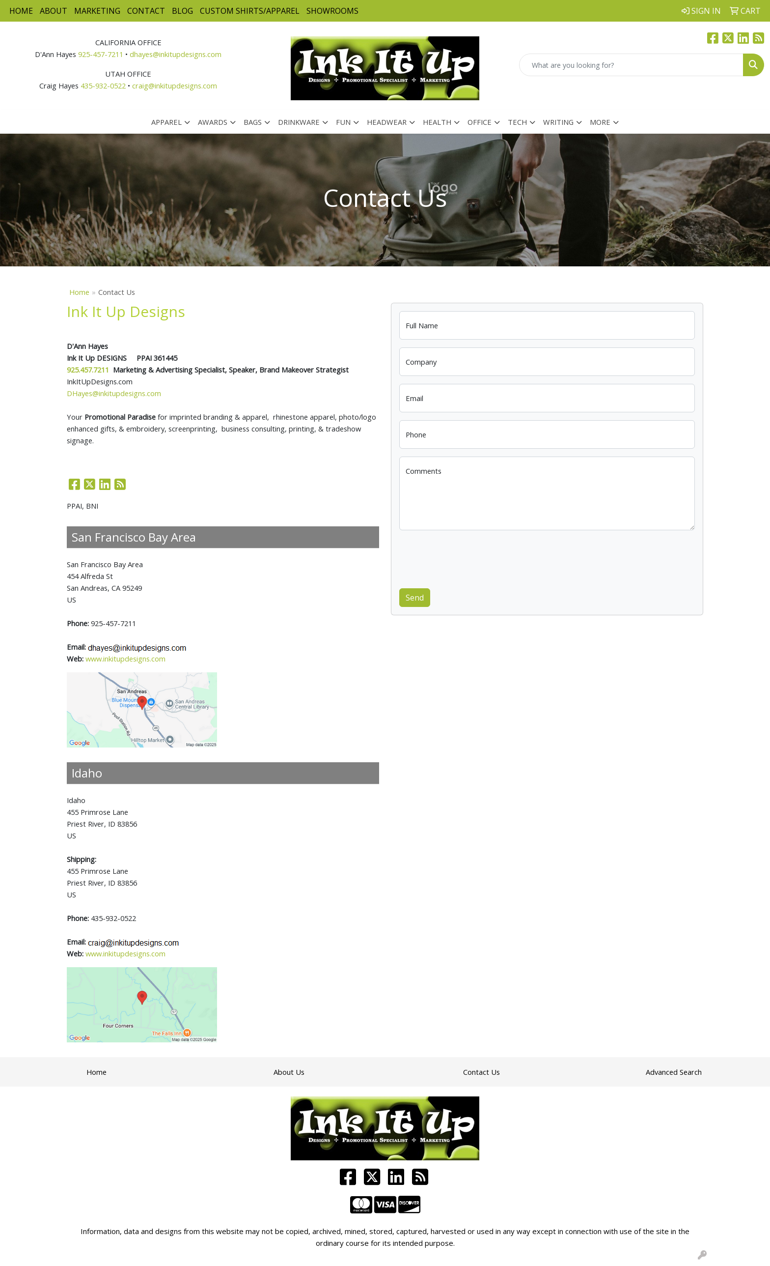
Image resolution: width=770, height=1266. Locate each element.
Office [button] (480, 122)
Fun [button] (343, 122)
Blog (182, 10)
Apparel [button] (166, 122)
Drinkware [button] (299, 122)
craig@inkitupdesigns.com (174, 85)
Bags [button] (253, 122)
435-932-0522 (103, 85)
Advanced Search (674, 1072)
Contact (146, 10)
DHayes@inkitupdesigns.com (114, 393)
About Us (289, 1072)
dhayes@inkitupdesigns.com (175, 54)
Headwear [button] (387, 122)
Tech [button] (517, 122)
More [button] (600, 122)
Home (21, 10)
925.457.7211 (88, 369)
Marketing (97, 10)
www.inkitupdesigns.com (125, 658)
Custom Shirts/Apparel (250, 10)
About (53, 10)
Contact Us (481, 1072)
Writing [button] (558, 122)
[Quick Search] (631, 65)
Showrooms (332, 10)
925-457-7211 (100, 54)
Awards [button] (212, 122)
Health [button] (437, 122)
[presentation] (474, 557)
